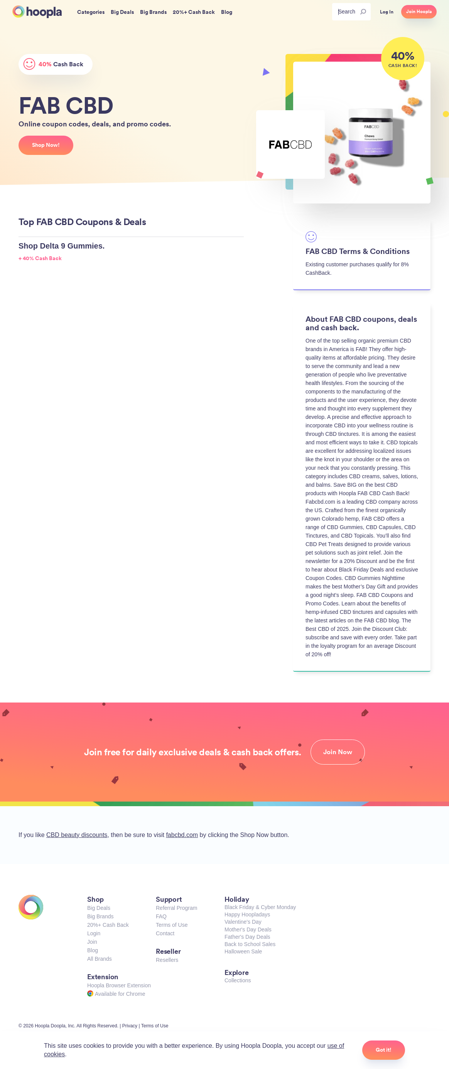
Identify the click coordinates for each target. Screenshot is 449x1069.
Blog (92, 950)
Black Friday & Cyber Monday (260, 907)
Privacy (129, 1026)
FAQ (161, 916)
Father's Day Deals (247, 937)
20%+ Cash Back (108, 925)
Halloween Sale (243, 951)
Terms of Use (171, 925)
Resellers (167, 960)
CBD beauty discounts (76, 835)
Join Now (337, 752)
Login (93, 933)
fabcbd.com (182, 835)
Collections (237, 980)
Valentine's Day (243, 922)
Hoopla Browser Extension (119, 985)
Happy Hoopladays (247, 914)
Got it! (384, 1050)
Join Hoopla (419, 11)
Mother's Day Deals (248, 929)
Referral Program (176, 908)
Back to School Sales (249, 944)
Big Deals (98, 908)
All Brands (99, 959)
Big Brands (100, 916)
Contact (165, 933)
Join (92, 942)
